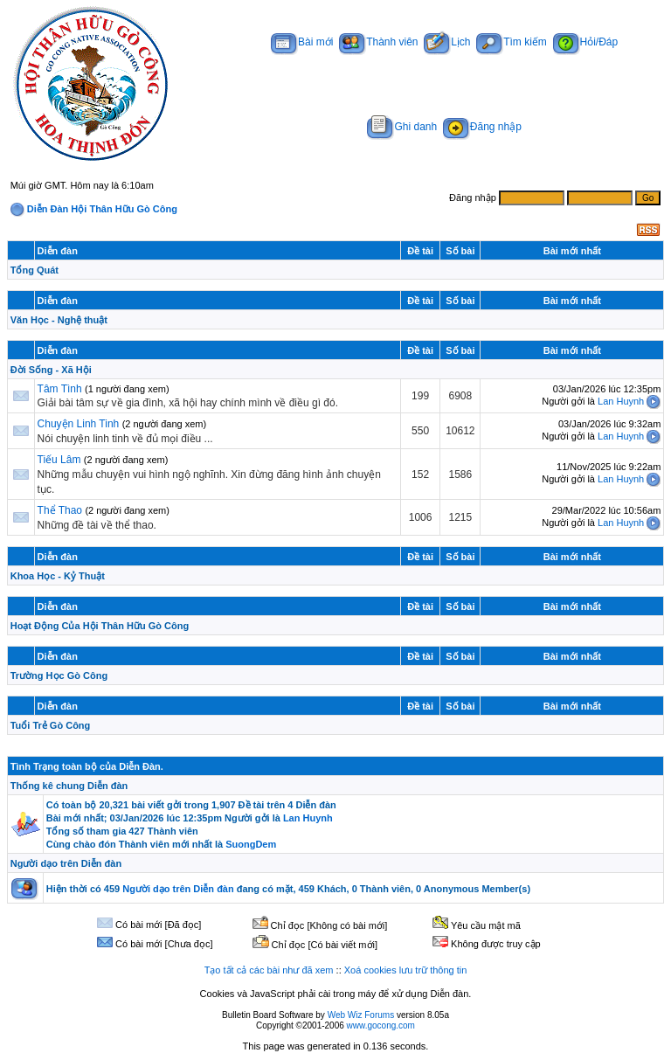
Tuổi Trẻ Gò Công (50, 725)
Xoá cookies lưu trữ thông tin (405, 970)
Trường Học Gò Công (58, 675)
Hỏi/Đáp (586, 42)
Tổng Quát (34, 270)
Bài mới (302, 42)
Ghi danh (402, 127)
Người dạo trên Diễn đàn (65, 863)
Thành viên (378, 42)
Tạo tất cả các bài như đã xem (269, 970)
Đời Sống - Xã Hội (51, 369)
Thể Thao (60, 510)
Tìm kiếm (511, 42)
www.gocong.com (381, 1025)
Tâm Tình (60, 389)
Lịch (447, 42)
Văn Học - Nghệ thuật (58, 320)
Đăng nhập (482, 127)
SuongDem (250, 844)
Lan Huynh (621, 401)
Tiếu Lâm (59, 460)
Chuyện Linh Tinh (79, 424)
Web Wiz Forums (361, 1015)
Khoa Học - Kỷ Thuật (57, 576)
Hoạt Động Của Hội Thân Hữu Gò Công (99, 625)
